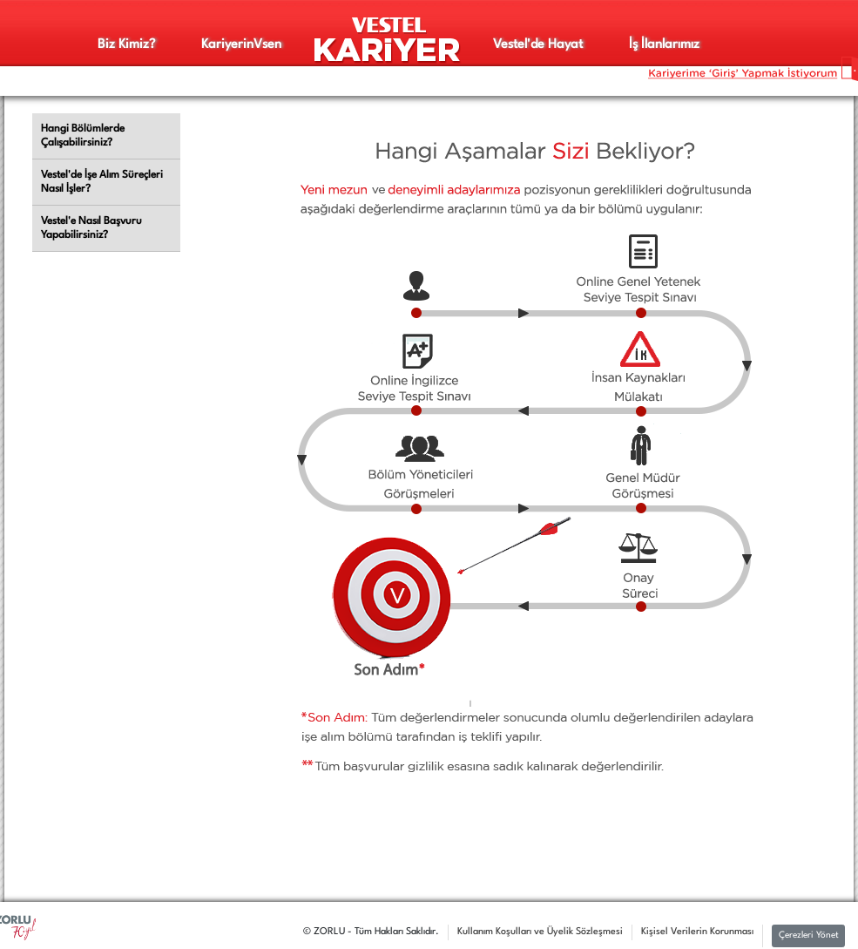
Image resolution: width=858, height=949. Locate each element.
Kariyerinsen (241, 44)
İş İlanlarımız (664, 44)
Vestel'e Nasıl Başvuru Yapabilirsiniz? (91, 228)
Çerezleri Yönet (809, 935)
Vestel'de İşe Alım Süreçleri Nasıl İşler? (102, 182)
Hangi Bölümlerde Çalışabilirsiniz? (83, 136)
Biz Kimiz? (126, 44)
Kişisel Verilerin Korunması (697, 932)
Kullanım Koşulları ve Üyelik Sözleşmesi (540, 932)
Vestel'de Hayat (538, 44)
